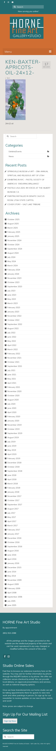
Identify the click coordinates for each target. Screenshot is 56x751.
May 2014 (11, 576)
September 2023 (14, 286)
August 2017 (13, 509)
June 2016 (11, 555)
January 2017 (13, 534)
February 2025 (13, 232)
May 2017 (11, 517)
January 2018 (13, 492)
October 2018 (13, 467)
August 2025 (13, 223)
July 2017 (11, 513)
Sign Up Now (10, 721)
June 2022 (11, 337)
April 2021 (11, 383)
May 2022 (11, 341)
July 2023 (11, 290)
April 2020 (11, 412)
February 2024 (13, 270)
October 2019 (13, 429)
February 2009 (13, 588)
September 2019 (14, 433)
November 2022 (14, 316)
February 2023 (13, 307)
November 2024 (14, 240)
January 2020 (13, 420)
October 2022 (13, 320)
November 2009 (14, 580)
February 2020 (13, 416)
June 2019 (11, 446)
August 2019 (13, 437)
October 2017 (13, 500)
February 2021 (13, 387)
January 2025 (13, 236)
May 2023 (11, 299)
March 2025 (12, 228)
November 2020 (14, 391)
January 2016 (13, 563)
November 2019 (14, 425)
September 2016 (14, 546)
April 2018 (11, 479)
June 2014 (11, 571)
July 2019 (11, 441)
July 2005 (11, 601)
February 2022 (13, 353)
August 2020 (13, 399)
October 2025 (13, 219)
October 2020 (13, 395)
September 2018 (14, 471)
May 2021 (11, 379)
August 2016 (13, 550)
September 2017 (14, 504)
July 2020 (11, 404)
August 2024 (13, 253)
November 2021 (14, 358)
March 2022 (12, 349)
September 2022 (14, 324)
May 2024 (11, 261)
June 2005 (11, 605)
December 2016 (14, 538)
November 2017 (14, 496)
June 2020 (11, 408)
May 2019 (11, 450)
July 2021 (11, 370)
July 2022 (11, 332)
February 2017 (13, 529)
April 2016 (11, 559)
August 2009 (13, 584)
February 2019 (13, 458)
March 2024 (12, 265)
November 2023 (14, 278)
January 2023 (13, 311)
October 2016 (13, 542)
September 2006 (14, 597)
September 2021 (14, 366)
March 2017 (12, 525)
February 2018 (13, 488)
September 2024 (14, 249)
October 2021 (13, 362)
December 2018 (14, 462)
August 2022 (13, 328)
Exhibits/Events (15, 151)
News (11, 156)
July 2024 (11, 257)
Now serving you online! (28, 11)
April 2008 (11, 592)
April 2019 (11, 454)
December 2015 (14, 567)
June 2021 (11, 374)
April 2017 (11, 521)
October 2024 (13, 244)
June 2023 (11, 295)
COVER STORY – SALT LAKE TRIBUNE (23, 204)
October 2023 (13, 282)
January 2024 (13, 274)
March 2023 (12, 303)
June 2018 (11, 475)
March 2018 (12, 483)
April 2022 (11, 345)
